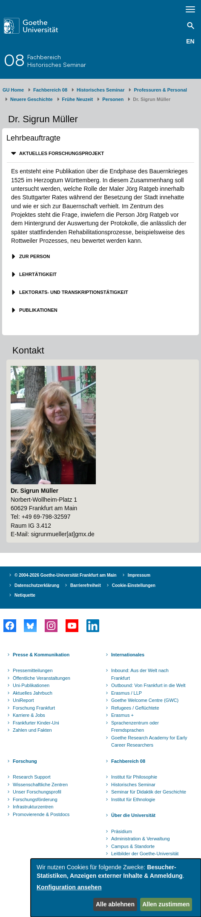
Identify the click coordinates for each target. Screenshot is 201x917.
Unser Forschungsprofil (37, 791)
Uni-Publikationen (31, 685)
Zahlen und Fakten (32, 730)
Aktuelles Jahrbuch (32, 693)
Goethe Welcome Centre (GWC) (144, 700)
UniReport (23, 700)
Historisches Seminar (101, 89)
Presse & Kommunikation (41, 654)
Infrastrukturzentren (33, 806)
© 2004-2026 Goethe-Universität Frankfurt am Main (65, 575)
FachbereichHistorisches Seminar (56, 60)
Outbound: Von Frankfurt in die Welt (148, 685)
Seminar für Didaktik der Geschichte (148, 791)
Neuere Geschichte (31, 99)
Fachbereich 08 (50, 89)
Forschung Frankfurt (34, 707)
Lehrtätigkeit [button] (37, 274)
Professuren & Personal (160, 89)
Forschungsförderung (35, 799)
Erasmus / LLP (126, 693)
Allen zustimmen (166, 904)
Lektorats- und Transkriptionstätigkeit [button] (73, 292)
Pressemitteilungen (33, 670)
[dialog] (116, 888)
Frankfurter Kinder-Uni (36, 722)
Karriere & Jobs (29, 715)
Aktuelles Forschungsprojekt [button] (61, 153)
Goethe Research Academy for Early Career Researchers (149, 741)
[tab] (100, 153)
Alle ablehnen (115, 904)
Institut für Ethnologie (133, 799)
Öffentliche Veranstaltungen (41, 678)
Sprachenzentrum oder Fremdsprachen (135, 726)
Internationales (127, 654)
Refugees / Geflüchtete (135, 707)
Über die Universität (133, 815)
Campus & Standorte (133, 846)
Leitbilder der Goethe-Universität (144, 853)
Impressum (139, 575)
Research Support (32, 776)
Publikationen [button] (37, 310)
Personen (112, 99)
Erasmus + (122, 715)
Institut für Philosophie (134, 776)
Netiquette (24, 595)
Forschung (25, 761)
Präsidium (121, 831)
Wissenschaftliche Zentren (40, 784)
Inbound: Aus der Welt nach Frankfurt (140, 674)
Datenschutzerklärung (36, 585)
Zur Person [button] (34, 256)
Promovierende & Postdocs (41, 814)
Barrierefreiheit (85, 585)
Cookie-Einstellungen (133, 585)
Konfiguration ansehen (69, 887)
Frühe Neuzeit (77, 99)
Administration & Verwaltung (140, 838)
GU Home (13, 89)
